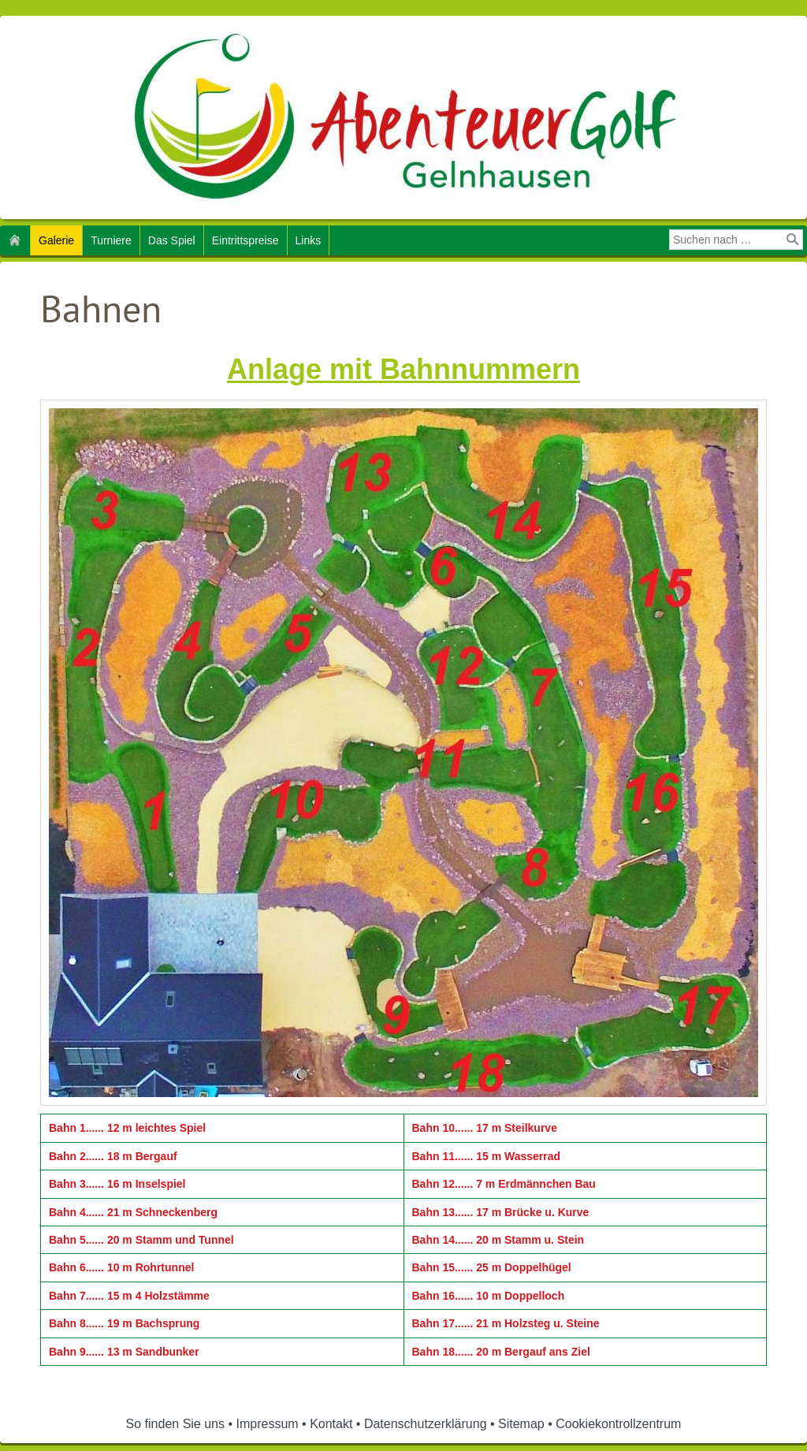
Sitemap (521, 1424)
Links (309, 240)
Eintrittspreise (245, 240)
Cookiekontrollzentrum (618, 1424)
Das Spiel (171, 240)
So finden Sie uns (175, 1424)
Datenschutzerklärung (425, 1424)
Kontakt (331, 1424)
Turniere (111, 240)
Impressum (267, 1424)
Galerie (56, 240)
